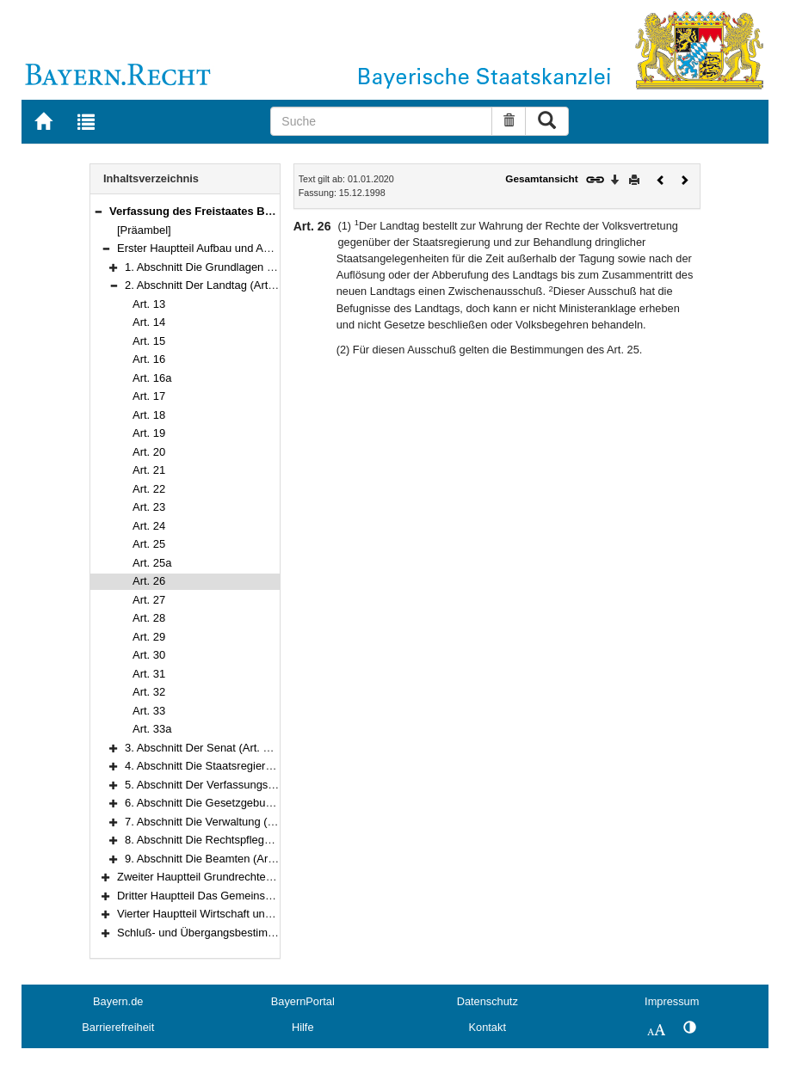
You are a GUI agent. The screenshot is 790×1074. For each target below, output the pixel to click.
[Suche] (381, 121)
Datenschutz (487, 1001)
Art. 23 (149, 506)
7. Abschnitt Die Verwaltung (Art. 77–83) (224, 821)
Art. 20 (149, 451)
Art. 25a (152, 562)
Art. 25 (149, 543)
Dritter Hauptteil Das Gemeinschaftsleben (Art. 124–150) (257, 895)
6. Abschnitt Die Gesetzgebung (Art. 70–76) (232, 802)
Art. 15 (149, 340)
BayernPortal (303, 1001)
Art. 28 (149, 617)
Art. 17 (149, 396)
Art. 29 (149, 636)
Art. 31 (149, 673)
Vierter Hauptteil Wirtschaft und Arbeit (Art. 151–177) (247, 913)
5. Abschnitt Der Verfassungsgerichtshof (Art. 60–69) (255, 784)
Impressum (672, 1001)
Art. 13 (149, 304)
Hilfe (303, 1027)
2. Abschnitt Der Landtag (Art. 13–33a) (220, 285)
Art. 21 (149, 469)
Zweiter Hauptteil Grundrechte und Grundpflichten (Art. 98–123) (274, 876)
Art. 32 (149, 691)
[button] (98, 211)
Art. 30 (149, 654)
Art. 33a (152, 728)
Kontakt (487, 1027)
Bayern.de (118, 1001)
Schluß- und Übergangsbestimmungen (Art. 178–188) (249, 932)
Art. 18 (149, 414)
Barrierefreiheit (118, 1027)
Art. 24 (149, 525)
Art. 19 (149, 433)
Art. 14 (149, 322)
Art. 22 (149, 488)
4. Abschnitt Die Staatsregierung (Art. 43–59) (235, 765)
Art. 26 (149, 580)
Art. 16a (152, 377)
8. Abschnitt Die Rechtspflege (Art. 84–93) (228, 839)
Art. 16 (149, 359)
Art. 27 (149, 599)
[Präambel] (144, 230)
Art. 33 (149, 710)
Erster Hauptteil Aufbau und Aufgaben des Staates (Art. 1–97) (269, 248)
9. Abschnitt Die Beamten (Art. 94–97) (218, 858)
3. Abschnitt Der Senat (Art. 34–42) (211, 747)
